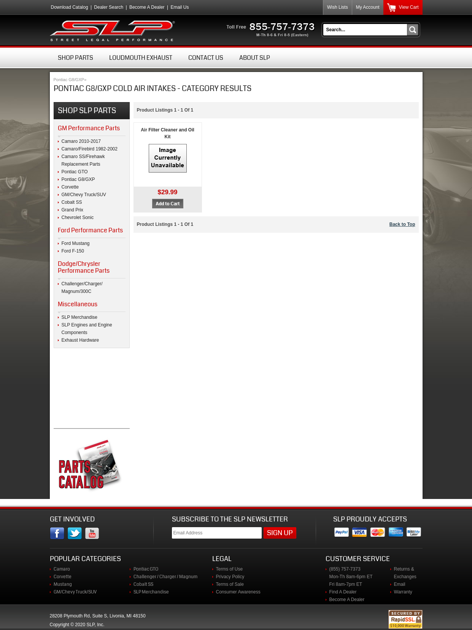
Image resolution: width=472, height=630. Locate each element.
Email (399, 584)
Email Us (179, 7)
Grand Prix (72, 210)
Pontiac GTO (75, 171)
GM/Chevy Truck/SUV (84, 194)
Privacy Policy (230, 576)
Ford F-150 (73, 251)
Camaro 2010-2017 (81, 141)
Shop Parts (75, 57)
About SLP (254, 57)
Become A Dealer (147, 7)
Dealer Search (108, 7)
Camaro (62, 569)
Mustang (63, 584)
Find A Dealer (343, 592)
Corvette (70, 187)
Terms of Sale (230, 584)
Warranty (403, 592)
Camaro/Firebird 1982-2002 (90, 149)
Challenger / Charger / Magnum (165, 577)
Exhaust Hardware (80, 340)
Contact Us (205, 57)
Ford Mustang (76, 243)
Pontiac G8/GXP (69, 79)
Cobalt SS (72, 202)
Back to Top (402, 224)
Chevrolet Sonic (78, 217)
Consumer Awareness (238, 592)
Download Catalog (69, 7)
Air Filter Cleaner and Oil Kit (167, 133)
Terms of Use (229, 569)
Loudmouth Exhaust (140, 57)
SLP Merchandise (80, 317)
